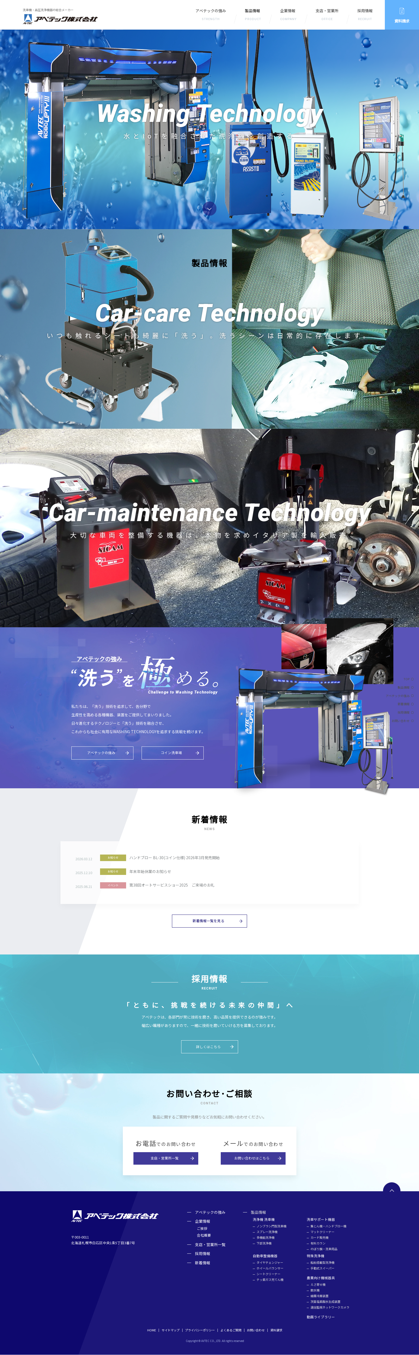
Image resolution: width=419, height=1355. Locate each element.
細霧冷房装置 (319, 1296)
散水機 (315, 1290)
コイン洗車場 (171, 752)
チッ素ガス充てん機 (270, 1280)
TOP (407, 679)
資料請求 (276, 1330)
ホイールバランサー (270, 1268)
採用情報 (365, 15)
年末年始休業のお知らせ (150, 871)
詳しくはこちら (208, 1047)
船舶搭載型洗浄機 (322, 1263)
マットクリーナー (322, 1232)
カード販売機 (319, 1237)
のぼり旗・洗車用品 (324, 1249)
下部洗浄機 (264, 1243)
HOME (151, 1330)
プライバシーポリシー (200, 1330)
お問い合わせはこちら (252, 1158)
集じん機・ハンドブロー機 (328, 1226)
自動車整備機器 (265, 1256)
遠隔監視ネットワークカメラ (330, 1307)
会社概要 (204, 1235)
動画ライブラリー (321, 1317)
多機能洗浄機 (265, 1237)
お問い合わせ (401, 720)
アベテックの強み (211, 15)
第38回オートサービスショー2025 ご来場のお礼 (172, 885)
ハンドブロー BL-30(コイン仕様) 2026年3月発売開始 (174, 858)
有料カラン (318, 1243)
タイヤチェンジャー (270, 1263)
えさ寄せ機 (318, 1285)
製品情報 (404, 687)
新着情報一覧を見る (208, 921)
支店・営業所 (327, 15)
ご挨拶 (202, 1228)
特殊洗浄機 (315, 1256)
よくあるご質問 (230, 1330)
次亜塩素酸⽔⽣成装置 (325, 1302)
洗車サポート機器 (321, 1219)
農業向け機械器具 (321, 1278)
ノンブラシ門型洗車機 (271, 1226)
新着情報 (404, 703)
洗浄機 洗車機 (264, 1219)
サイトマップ (171, 1330)
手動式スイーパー (322, 1268)
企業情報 (288, 15)
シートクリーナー (268, 1274)
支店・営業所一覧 (165, 1158)
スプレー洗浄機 (267, 1232)
